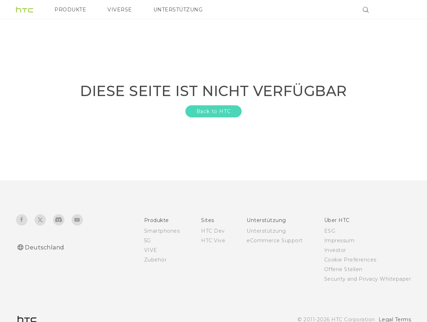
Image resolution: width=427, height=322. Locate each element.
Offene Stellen (343, 269)
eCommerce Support (275, 240)
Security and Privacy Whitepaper (367, 279)
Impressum (339, 240)
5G (147, 240)
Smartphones (162, 231)
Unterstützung (266, 231)
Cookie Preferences (350, 260)
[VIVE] (401, 10)
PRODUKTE (70, 9)
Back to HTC (213, 111)
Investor (335, 250)
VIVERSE (119, 9)
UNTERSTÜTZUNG (178, 9)
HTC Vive (213, 240)
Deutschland (44, 247)
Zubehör (155, 260)
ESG (330, 231)
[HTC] (24, 9)
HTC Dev (213, 231)
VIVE (150, 250)
